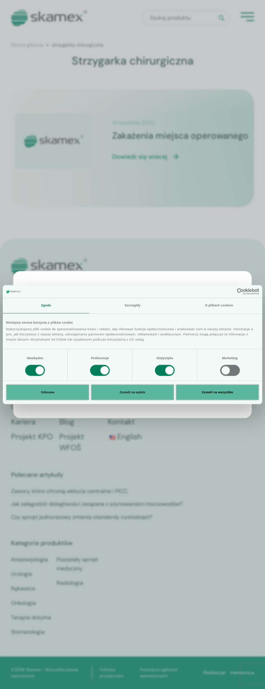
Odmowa (48, 392)
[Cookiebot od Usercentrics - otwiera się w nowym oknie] (229, 291)
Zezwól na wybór (133, 392)
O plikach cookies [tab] (219, 305)
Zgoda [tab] (46, 305)
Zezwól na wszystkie (217, 392)
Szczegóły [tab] (132, 305)
